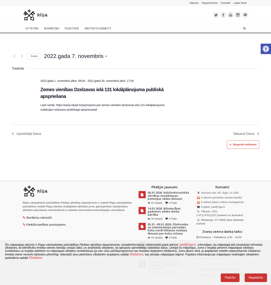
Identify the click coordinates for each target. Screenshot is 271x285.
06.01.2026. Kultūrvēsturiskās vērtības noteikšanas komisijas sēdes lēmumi (168, 196)
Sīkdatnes (136, 254)
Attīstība (32, 28)
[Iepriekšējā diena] (14, 56)
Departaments (210, 3)
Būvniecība (51, 28)
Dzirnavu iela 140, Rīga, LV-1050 (220, 192)
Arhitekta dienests (98, 28)
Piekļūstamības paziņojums (44, 224)
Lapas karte (240, 3)
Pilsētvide (72, 28)
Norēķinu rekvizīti (37, 217)
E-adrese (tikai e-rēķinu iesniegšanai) (221, 202)
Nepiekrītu (256, 277)
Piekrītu (230, 277)
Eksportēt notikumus (243, 144)
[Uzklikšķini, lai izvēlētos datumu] (75, 56)
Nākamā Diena (246, 133)
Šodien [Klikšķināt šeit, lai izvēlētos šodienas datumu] (34, 56)
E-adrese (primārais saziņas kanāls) (221, 197)
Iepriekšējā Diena (26, 133)
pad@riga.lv (218, 206)
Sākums (194, 3)
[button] (266, 49)
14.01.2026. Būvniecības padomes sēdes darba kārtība (164, 211)
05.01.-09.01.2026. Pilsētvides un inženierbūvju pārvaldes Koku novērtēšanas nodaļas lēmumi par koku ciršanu (168, 228)
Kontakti (225, 3)
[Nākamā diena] (22, 56)
